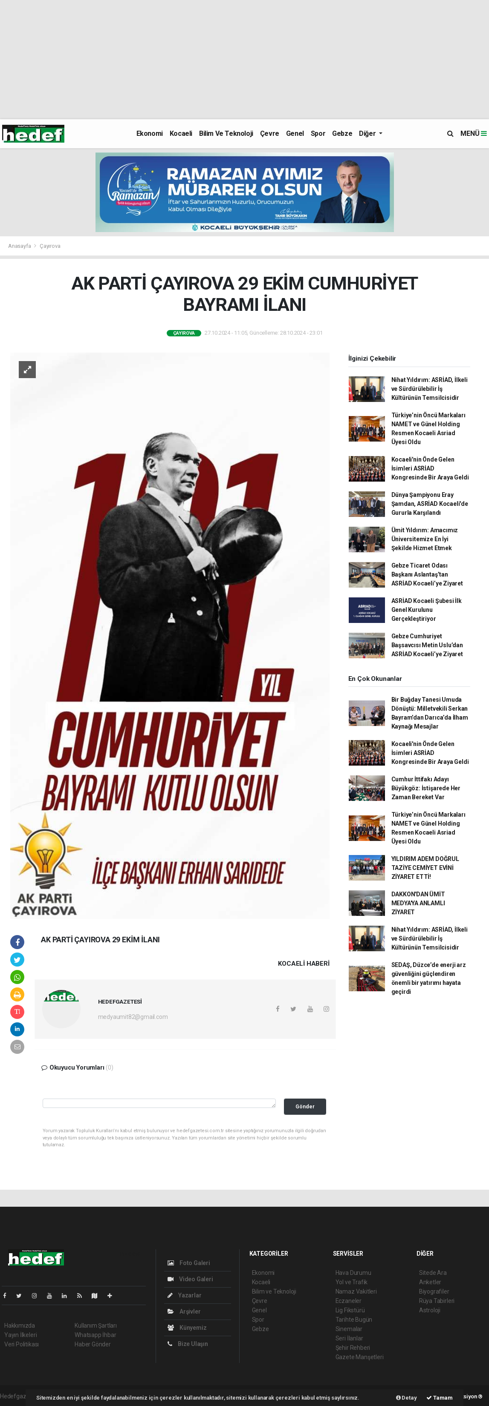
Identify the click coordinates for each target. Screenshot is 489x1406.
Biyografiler (434, 1291)
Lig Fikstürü (350, 1310)
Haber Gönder (93, 1344)
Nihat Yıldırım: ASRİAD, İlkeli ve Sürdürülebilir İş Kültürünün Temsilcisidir (429, 388)
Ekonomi (149, 133)
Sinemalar (349, 1329)
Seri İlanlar (349, 1338)
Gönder (305, 1106)
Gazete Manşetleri (360, 1357)
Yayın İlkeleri (20, 1334)
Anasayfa (20, 246)
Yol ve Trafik (352, 1282)
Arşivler (184, 1311)
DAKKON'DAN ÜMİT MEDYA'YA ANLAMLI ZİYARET (418, 903)
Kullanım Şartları (96, 1325)
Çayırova (50, 246)
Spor (318, 133)
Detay (406, 1398)
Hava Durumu (353, 1272)
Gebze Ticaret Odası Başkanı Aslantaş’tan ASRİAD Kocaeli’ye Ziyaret (427, 574)
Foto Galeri (189, 1263)
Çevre (269, 133)
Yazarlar (184, 1295)
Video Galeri (190, 1279)
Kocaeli (181, 133)
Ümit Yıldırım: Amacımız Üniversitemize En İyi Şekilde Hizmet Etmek (424, 539)
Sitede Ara (433, 1272)
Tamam (439, 1398)
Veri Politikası (21, 1344)
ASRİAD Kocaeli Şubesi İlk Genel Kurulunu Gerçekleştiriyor (426, 609)
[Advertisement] (244, 59)
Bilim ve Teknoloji (226, 133)
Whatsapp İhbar (95, 1334)
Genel (295, 133)
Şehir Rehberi (353, 1347)
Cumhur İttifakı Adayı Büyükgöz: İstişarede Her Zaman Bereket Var (425, 788)
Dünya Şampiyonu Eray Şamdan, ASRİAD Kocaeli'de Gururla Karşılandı (429, 503)
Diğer (368, 133)
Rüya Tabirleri (436, 1300)
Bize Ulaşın (188, 1343)
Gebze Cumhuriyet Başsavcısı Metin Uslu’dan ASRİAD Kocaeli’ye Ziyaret (427, 645)
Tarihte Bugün (354, 1319)
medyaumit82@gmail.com (133, 1016)
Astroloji (429, 1310)
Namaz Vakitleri (356, 1291)
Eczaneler (349, 1300)
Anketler (430, 1282)
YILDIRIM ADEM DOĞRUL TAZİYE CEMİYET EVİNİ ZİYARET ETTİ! (425, 867)
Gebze (342, 133)
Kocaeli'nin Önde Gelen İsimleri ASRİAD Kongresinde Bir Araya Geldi (430, 468)
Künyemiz (187, 1327)
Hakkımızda (19, 1325)
